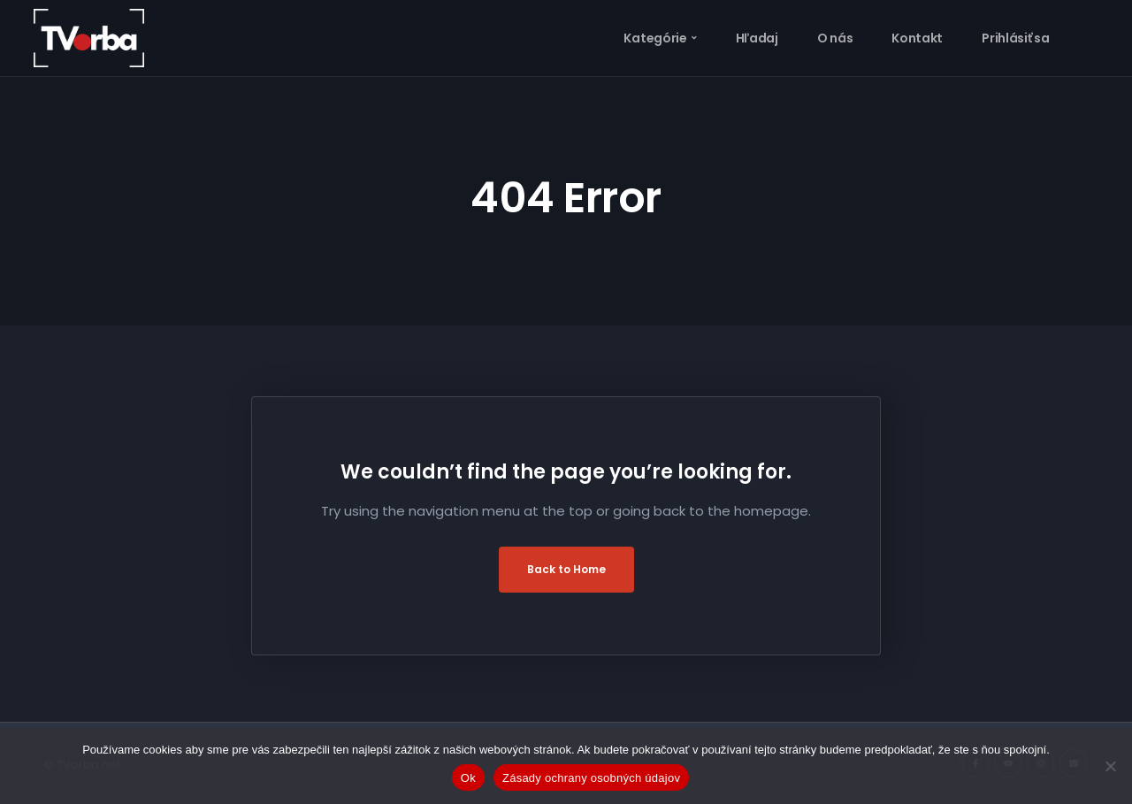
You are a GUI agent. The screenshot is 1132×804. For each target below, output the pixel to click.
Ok (468, 778)
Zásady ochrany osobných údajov (591, 778)
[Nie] (1110, 766)
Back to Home (566, 569)
